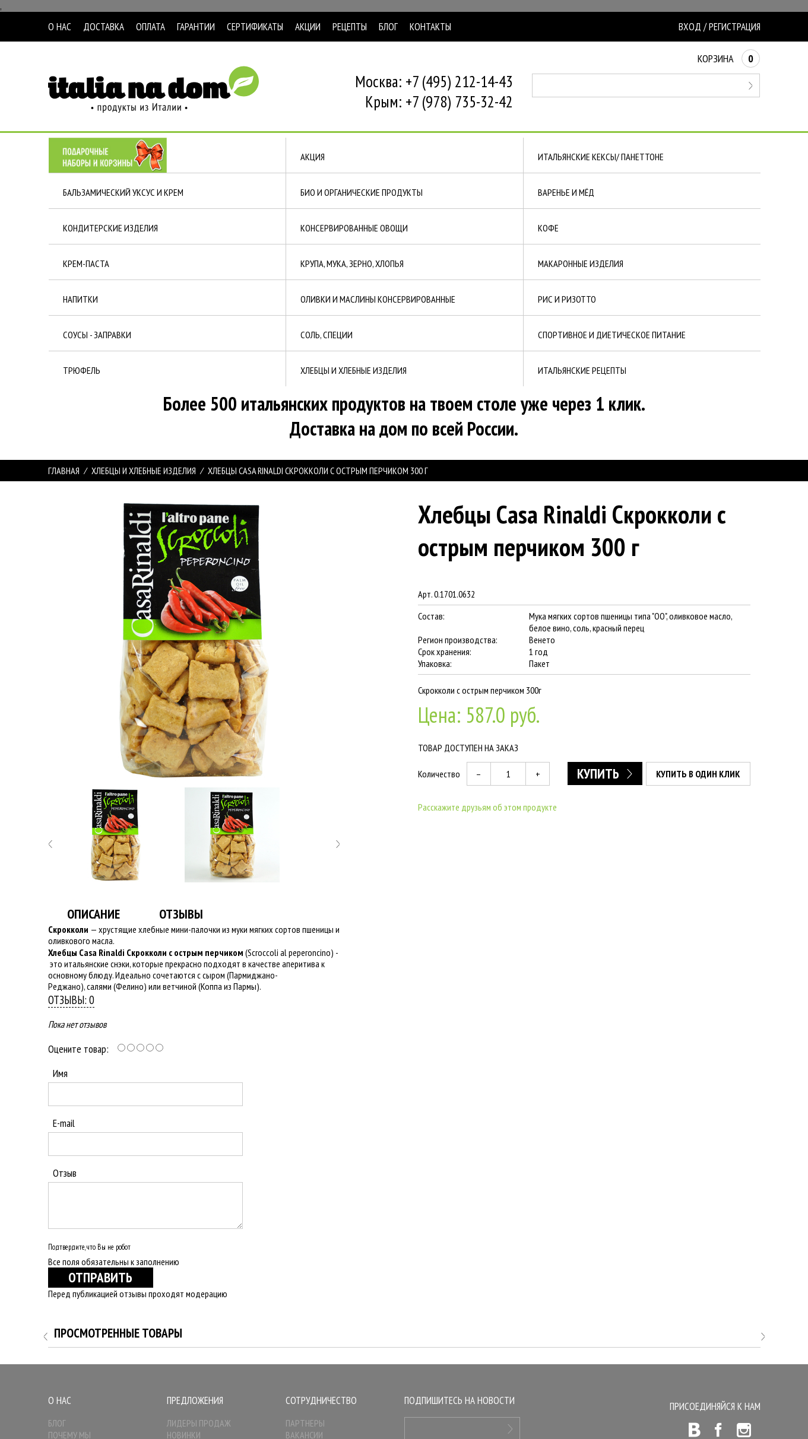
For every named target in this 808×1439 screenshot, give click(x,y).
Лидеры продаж (199, 1423)
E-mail (64, 1123)
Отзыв (65, 1173)
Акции (308, 26)
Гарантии (196, 26)
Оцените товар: (78, 1049)
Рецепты (349, 26)
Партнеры (305, 1423)
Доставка (103, 26)
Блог (388, 26)
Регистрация (735, 26)
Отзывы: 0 (71, 999)
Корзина (729, 58)
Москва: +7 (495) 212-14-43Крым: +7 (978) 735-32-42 (434, 91)
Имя (60, 1073)
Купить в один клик (698, 774)
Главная (64, 471)
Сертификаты (255, 26)
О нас (59, 26)
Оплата (150, 26)
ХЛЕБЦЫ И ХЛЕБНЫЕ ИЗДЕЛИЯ (143, 471)
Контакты (430, 26)
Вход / (692, 26)
